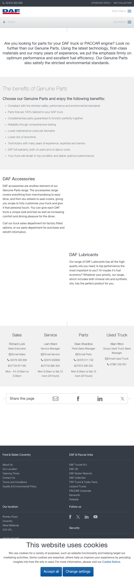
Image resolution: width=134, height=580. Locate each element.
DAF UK (73, 469)
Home (9, 22)
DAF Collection (122, 3)
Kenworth (74, 495)
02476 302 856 (13, 3)
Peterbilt (73, 499)
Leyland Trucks (77, 486)
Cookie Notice (111, 562)
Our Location (10, 469)
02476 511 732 (85, 360)
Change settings (78, 572)
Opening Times (11, 473)
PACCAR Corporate (80, 491)
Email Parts (85, 354)
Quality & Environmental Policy (19, 486)
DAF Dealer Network (80, 473)
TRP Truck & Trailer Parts (83, 482)
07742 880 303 (51, 366)
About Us (8, 465)
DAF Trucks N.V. (78, 465)
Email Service (52, 354)
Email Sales (18, 354)
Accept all (51, 572)
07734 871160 (18, 366)
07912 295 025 (84, 366)
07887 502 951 (118, 364)
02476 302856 (52, 360)
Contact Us (9, 478)
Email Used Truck (119, 358)
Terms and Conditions (15, 482)
